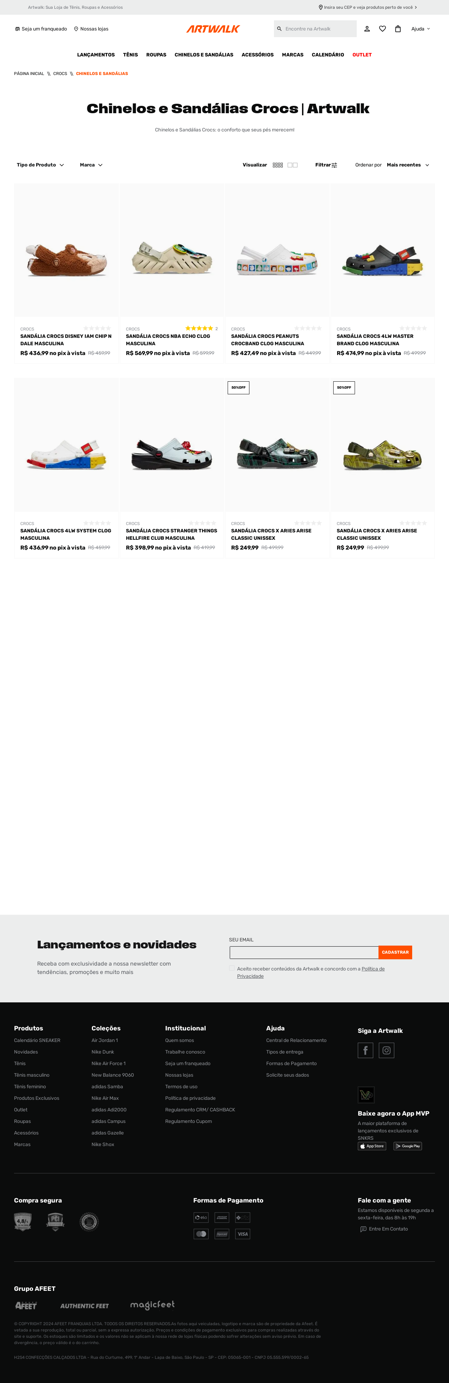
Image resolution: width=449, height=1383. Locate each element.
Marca (92, 165)
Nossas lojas (90, 29)
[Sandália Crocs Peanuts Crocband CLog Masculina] (277, 273)
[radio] (292, 165)
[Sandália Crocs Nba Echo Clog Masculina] (172, 273)
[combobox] (315, 28)
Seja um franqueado (40, 29)
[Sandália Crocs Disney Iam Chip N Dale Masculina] (66, 273)
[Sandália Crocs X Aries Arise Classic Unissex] (277, 468)
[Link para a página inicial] (29, 73)
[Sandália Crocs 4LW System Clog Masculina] (66, 468)
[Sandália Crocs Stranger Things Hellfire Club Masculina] (172, 468)
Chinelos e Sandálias (102, 73)
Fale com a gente (384, 1200)
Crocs (60, 73)
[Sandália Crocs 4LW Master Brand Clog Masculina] (382, 273)
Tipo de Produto (41, 165)
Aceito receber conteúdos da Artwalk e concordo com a (311, 972)
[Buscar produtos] (279, 28)
